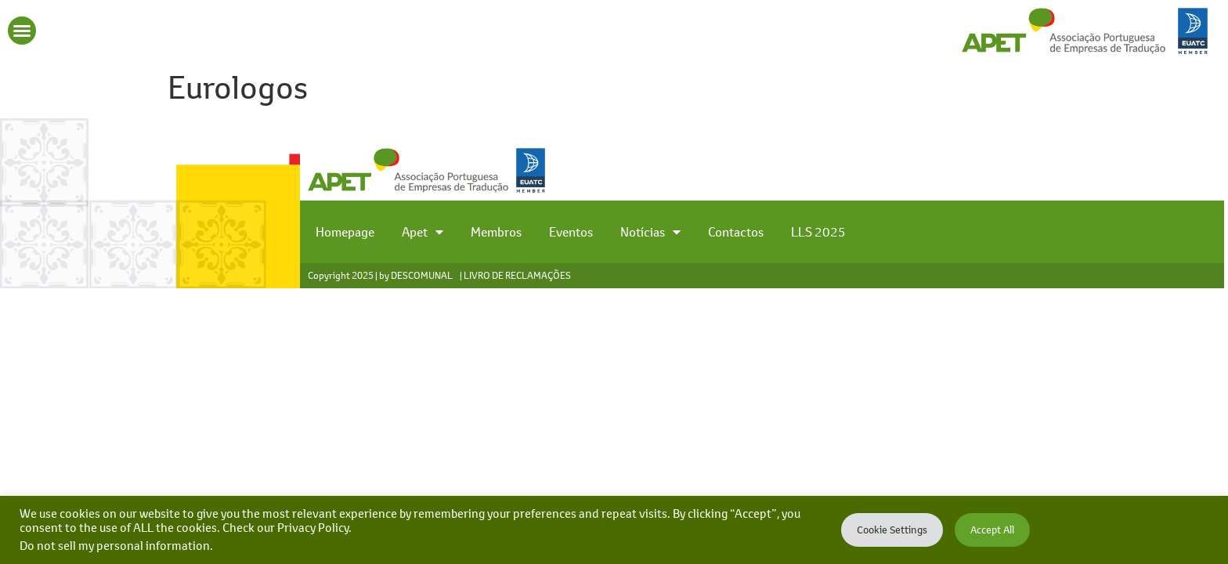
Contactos (736, 232)
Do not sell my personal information (115, 545)
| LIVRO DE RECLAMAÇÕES (515, 275)
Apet (422, 232)
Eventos (571, 232)
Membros (496, 232)
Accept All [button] (992, 530)
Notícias (650, 232)
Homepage (345, 232)
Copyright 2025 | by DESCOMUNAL (380, 275)
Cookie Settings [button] (892, 530)
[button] (22, 30)
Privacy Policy (313, 527)
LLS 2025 (818, 232)
